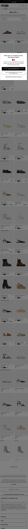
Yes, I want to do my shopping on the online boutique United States (14, 69)
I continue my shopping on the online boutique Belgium (14, 73)
